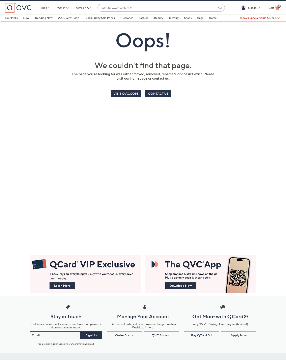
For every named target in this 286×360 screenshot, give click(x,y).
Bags (200, 17)
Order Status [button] (124, 335)
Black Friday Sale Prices (100, 17)
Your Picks (11, 17)
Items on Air (83, 7)
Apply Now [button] (239, 335)
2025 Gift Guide (68, 17)
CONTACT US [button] (158, 94)
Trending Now (44, 17)
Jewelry (174, 17)
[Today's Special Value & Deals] (260, 18)
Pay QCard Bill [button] (201, 335)
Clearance (126, 17)
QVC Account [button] (162, 335)
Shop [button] (44, 7)
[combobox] (157, 8)
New (26, 17)
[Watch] (61, 8)
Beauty (158, 17)
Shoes (188, 17)
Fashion (144, 17)
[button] (244, 8)
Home (213, 17)
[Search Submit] (221, 7)
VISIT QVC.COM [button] (125, 94)
